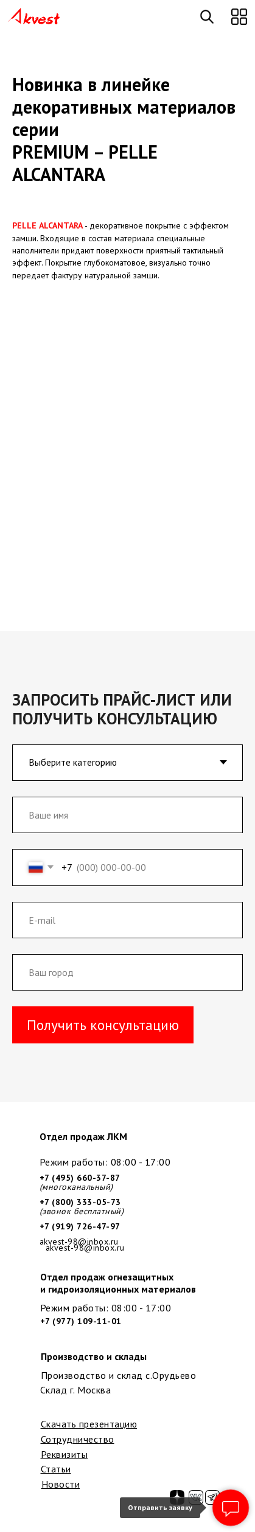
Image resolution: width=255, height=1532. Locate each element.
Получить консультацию (103, 1024)
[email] (127, 920)
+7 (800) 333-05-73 (80, 1202)
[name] (127, 815)
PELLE (24, 225)
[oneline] (127, 972)
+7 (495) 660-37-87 (80, 1177)
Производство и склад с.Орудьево (119, 1375)
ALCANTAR (58, 225)
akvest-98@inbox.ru (85, 1247)
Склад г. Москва (75, 1390)
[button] (239, 16)
